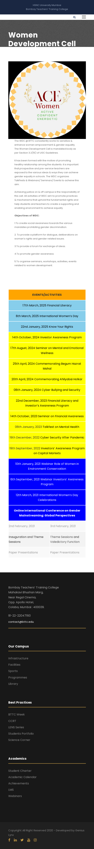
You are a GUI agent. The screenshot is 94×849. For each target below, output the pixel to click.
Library (13, 684)
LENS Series (16, 727)
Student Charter (20, 771)
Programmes (17, 677)
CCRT (12, 721)
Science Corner (19, 740)
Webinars (15, 796)
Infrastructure (18, 658)
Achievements (18, 783)
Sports (13, 671)
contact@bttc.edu (21, 622)
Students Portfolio (21, 734)
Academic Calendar (22, 777)
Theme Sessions (61, 537)
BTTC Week (16, 714)
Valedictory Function (65, 542)
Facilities (14, 665)
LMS (11, 790)
